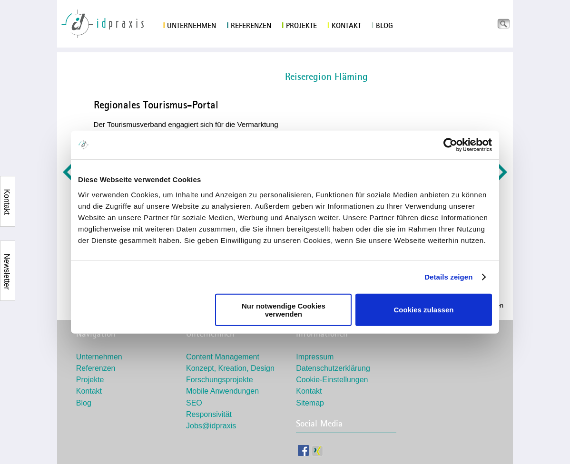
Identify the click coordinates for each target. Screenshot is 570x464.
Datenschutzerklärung (333, 368)
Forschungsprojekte (219, 380)
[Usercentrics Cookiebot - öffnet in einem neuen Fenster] (450, 145)
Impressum (315, 357)
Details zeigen (448, 277)
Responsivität (209, 414)
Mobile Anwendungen (222, 391)
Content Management (222, 357)
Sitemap (310, 403)
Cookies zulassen (424, 310)
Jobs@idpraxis (211, 426)
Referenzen (248, 25)
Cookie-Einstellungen (332, 380)
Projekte (299, 25)
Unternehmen (189, 25)
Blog (382, 25)
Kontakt (344, 25)
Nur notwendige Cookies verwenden (283, 309)
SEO (194, 403)
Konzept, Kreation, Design (230, 368)
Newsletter (7, 260)
